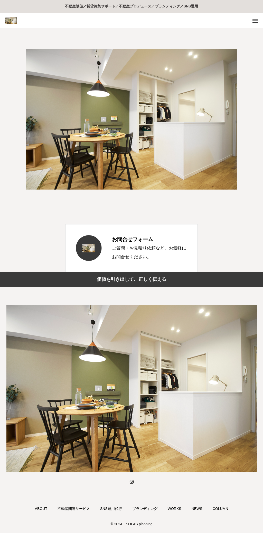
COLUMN (220, 509)
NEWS (197, 509)
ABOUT (41, 509)
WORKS (174, 509)
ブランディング (144, 509)
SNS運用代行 (111, 509)
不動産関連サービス (74, 509)
